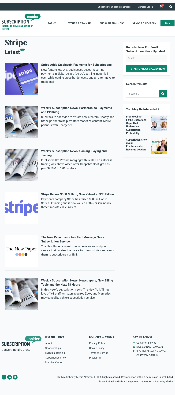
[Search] (163, 93)
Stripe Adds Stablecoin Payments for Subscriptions (76, 65)
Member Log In (145, 7)
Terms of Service (98, 352)
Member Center (53, 362)
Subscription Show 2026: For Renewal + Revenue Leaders (137, 144)
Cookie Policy (96, 348)
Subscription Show (56, 357)
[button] (170, 6)
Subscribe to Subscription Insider (114, 7)
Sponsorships (53, 348)
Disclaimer (95, 357)
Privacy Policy (97, 343)
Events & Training (80, 23)
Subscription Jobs (112, 23)
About (48, 343)
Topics (54, 23)
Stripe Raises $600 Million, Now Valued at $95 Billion (77, 194)
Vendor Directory (144, 23)
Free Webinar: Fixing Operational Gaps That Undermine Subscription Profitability (136, 125)
